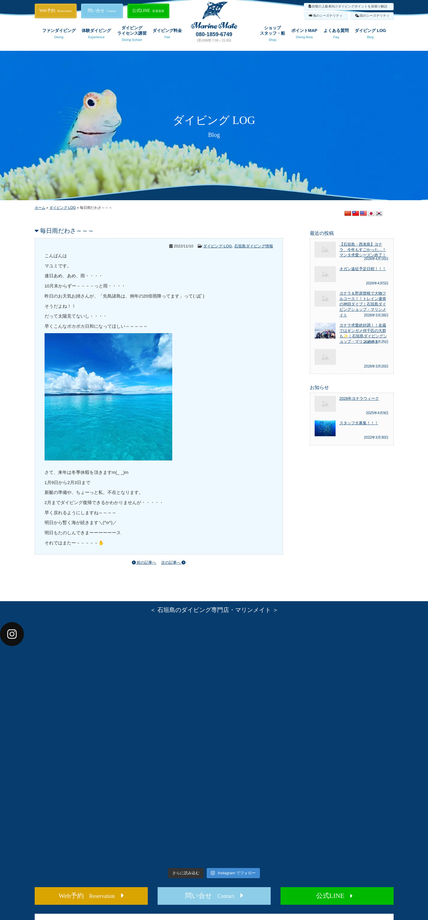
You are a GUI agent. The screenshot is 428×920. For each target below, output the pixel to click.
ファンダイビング (59, 34)
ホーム (40, 208)
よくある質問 (336, 34)
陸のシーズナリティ (374, 15)
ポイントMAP (304, 34)
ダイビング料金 (167, 34)
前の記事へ (144, 562)
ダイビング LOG (370, 34)
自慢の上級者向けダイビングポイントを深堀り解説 (349, 6)
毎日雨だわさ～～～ (67, 230)
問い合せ (102, 10)
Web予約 (55, 10)
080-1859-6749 (214, 34)
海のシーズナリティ (327, 15)
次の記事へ (173, 562)
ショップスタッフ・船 (272, 34)
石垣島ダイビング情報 (253, 246)
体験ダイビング (96, 34)
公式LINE (148, 10)
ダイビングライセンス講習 (132, 34)
